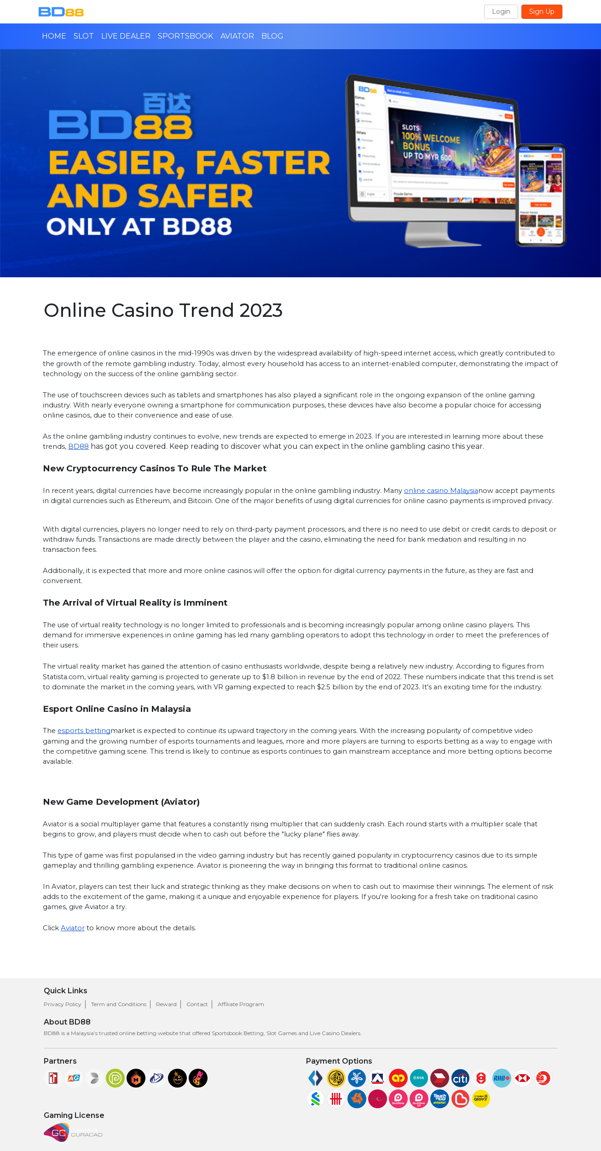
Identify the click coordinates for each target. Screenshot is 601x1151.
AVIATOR (237, 36)
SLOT (84, 36)
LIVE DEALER (125, 36)
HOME (54, 36)
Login (501, 11)
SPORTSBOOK (185, 36)
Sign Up (542, 11)
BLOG (272, 36)
